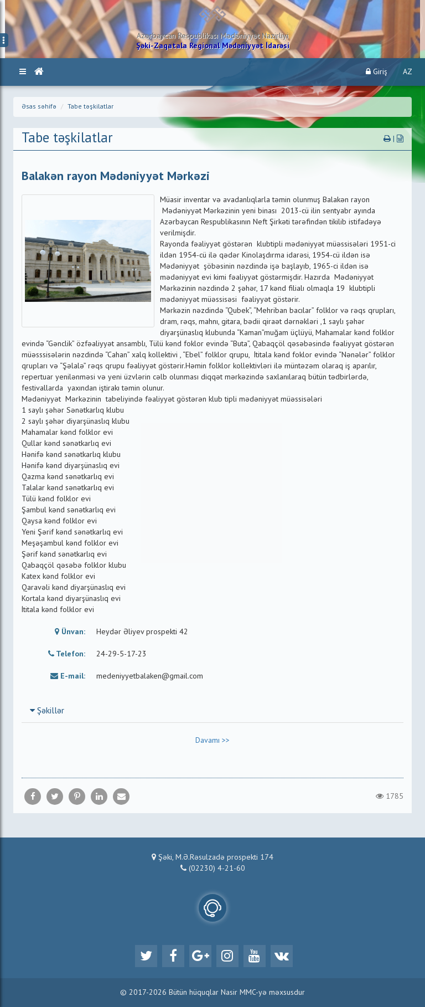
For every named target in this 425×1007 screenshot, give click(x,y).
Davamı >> (212, 740)
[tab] (212, 710)
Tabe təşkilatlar (90, 107)
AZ (407, 72)
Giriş (376, 72)
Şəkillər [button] (47, 711)
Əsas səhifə (39, 107)
